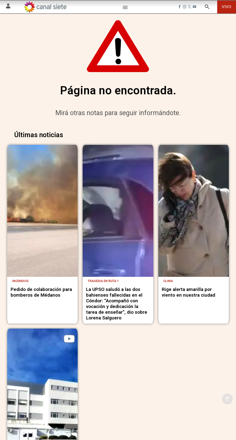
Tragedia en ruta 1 (103, 283)
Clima (168, 283)
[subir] (227, 399)
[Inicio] (45, 6)
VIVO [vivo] (226, 6)
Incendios (20, 283)
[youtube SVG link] (194, 7)
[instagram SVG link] (185, 7)
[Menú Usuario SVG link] (8, 7)
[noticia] (42, 214)
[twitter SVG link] (190, 7)
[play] (69, 341)
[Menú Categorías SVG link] (125, 8)
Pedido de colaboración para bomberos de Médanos (41, 294)
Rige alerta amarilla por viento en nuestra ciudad (188, 294)
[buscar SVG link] (207, 7)
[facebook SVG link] (180, 7)
